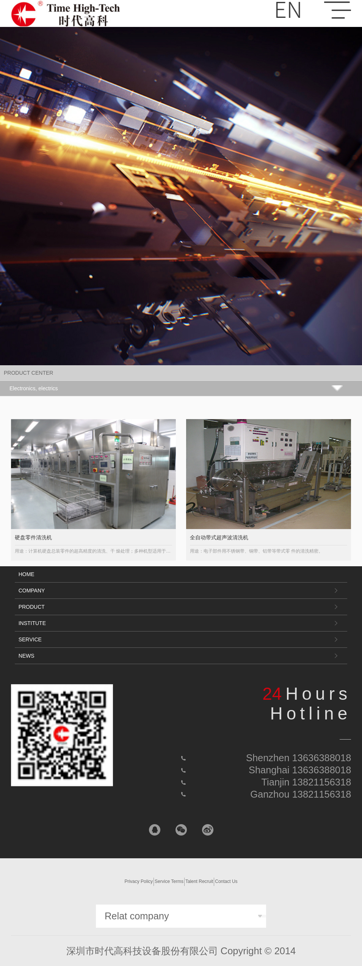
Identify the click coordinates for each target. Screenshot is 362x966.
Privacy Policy (138, 881)
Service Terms (169, 881)
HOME (26, 574)
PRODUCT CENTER (28, 373)
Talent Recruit (199, 881)
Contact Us (226, 881)
